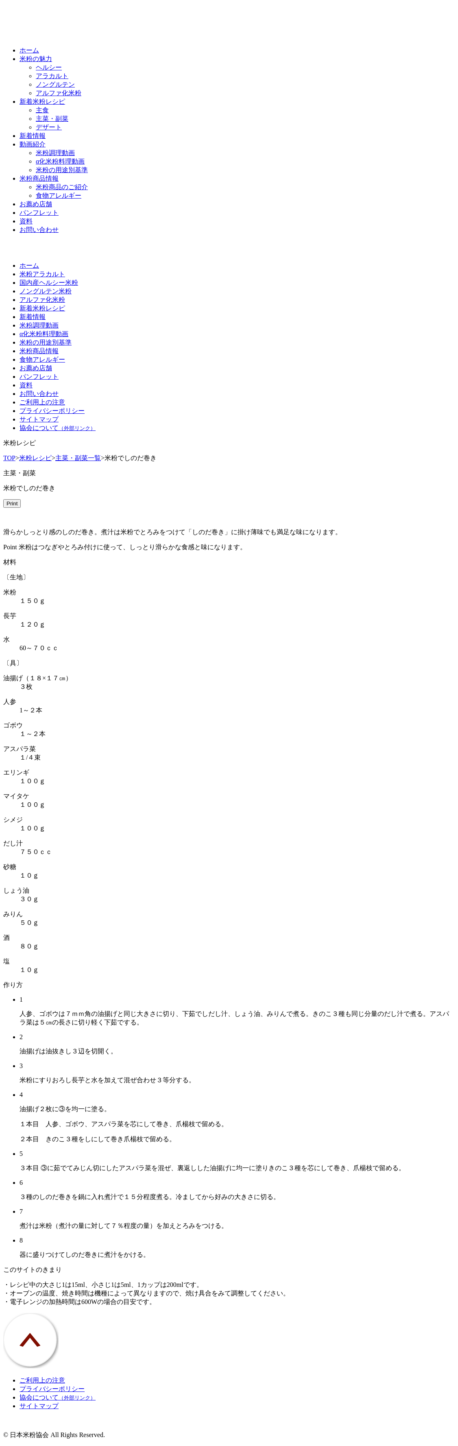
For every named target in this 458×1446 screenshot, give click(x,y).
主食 (42, 110)
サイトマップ (39, 419)
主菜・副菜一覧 (78, 457)
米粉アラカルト (42, 274)
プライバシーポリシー (52, 410)
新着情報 (33, 135)
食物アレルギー (58, 195)
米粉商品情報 (39, 178)
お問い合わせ (39, 229)
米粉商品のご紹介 (62, 186)
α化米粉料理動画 (60, 161)
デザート (49, 127)
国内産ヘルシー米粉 (49, 282)
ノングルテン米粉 (46, 291)
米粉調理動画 (55, 152)
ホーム (29, 50)
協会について (58, 427)
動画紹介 (33, 144)
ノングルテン (55, 84)
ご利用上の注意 (42, 402)
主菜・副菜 (52, 118)
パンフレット (39, 212)
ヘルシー (49, 67)
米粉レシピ (35, 457)
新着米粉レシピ (42, 101)
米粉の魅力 (36, 58)
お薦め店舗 (36, 204)
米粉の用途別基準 (62, 169)
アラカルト (52, 75)
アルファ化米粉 (58, 93)
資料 (26, 221)
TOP (9, 457)
